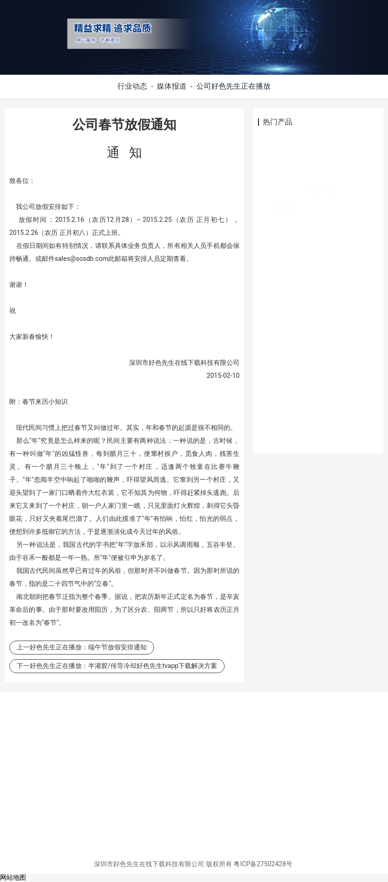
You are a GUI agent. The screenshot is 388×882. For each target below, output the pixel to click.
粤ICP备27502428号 (262, 864)
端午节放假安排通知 (117, 647)
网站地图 (13, 877)
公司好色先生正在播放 (233, 86)
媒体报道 (172, 86)
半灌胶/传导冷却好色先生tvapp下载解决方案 (152, 665)
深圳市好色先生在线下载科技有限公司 (149, 864)
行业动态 (132, 86)
